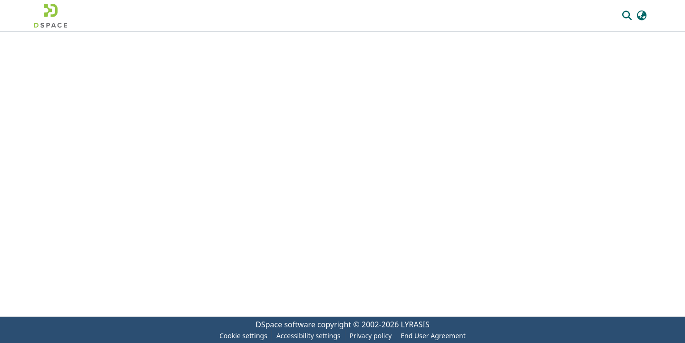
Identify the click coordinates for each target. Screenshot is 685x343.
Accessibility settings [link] (308, 335)
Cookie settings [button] (243, 335)
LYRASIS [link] (415, 324)
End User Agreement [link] (433, 335)
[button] (50, 16)
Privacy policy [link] (371, 335)
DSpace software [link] (285, 324)
